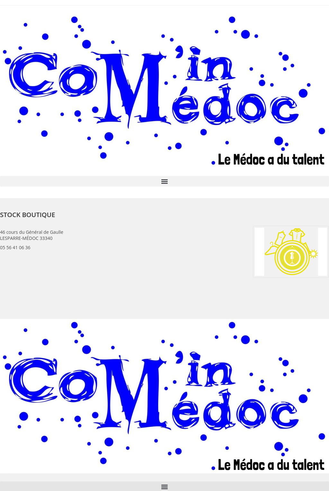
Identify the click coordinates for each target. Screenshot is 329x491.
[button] (164, 181)
